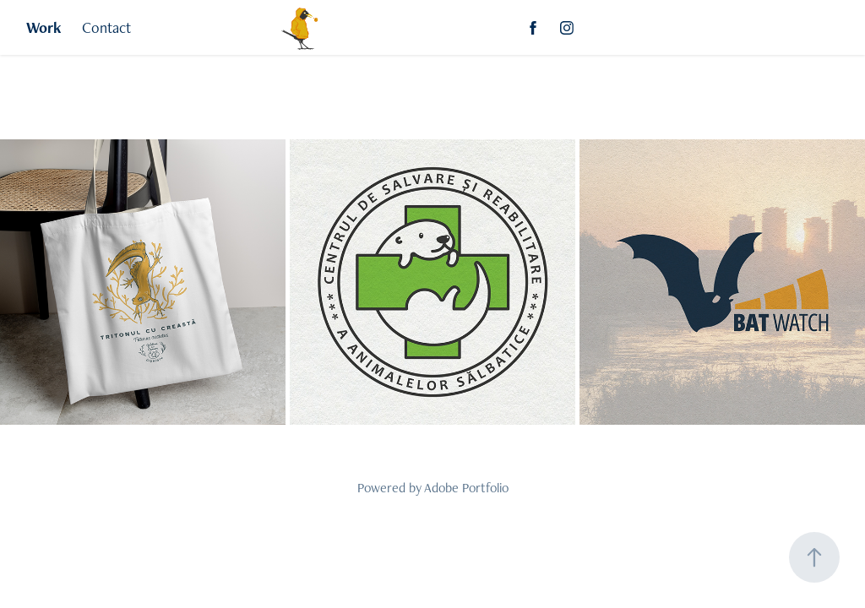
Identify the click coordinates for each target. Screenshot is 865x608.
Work (44, 27)
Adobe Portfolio (466, 488)
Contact (106, 27)
